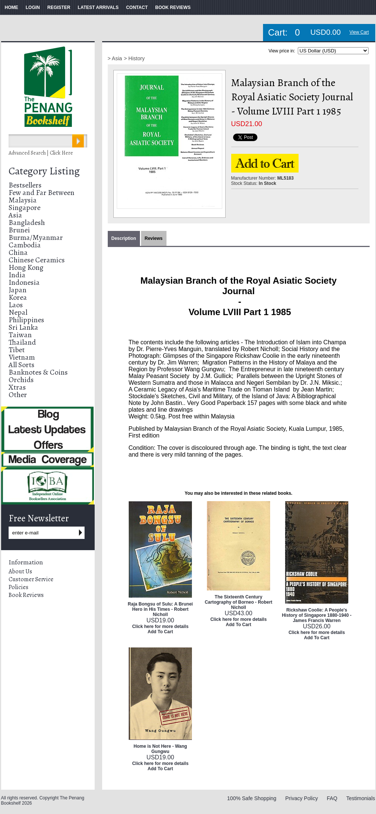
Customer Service (31, 579)
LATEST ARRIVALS (98, 7)
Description (123, 238)
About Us (20, 571)
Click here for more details (160, 626)
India (17, 275)
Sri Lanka (23, 327)
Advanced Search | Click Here (41, 152)
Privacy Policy (301, 798)
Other (18, 395)
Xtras (17, 387)
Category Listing (44, 171)
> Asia (115, 58)
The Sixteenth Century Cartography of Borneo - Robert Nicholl (238, 602)
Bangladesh (27, 222)
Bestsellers (25, 185)
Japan (18, 290)
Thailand (22, 342)
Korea (18, 297)
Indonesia (24, 282)
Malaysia (23, 200)
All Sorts (21, 365)
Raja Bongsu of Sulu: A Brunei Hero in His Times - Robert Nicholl (160, 609)
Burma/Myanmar (36, 237)
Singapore (24, 207)
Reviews (154, 238)
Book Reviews (26, 595)
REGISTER (59, 7)
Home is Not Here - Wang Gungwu (160, 749)
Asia (15, 215)
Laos (16, 305)
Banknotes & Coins (38, 372)
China (18, 252)
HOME (11, 7)
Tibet (17, 350)
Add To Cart (160, 631)
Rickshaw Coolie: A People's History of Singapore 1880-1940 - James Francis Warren (316, 615)
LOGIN (33, 7)
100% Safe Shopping (251, 798)
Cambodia (25, 245)
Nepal (18, 312)
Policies (18, 587)
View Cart (359, 32)
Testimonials (360, 798)
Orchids (21, 380)
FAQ (332, 798)
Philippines (26, 320)
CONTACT (137, 7)
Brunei (19, 230)
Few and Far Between (41, 193)
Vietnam (22, 357)
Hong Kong (26, 267)
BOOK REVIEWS (173, 7)
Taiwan (20, 335)
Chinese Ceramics (37, 260)
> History (134, 58)
